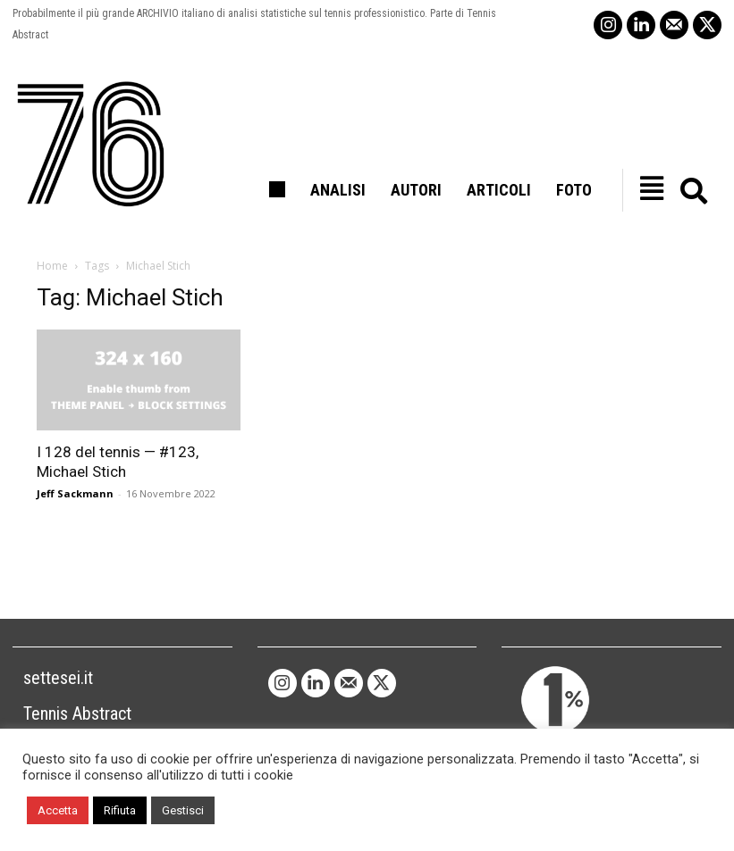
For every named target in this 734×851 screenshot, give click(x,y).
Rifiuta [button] (120, 810)
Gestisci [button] (183, 810)
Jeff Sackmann (75, 493)
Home (52, 265)
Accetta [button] (58, 810)
